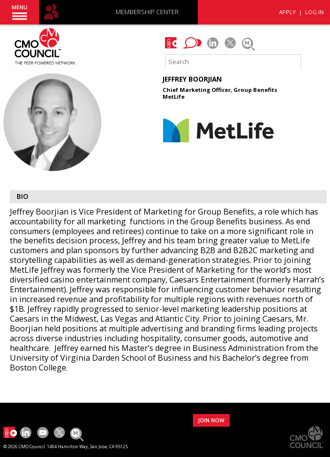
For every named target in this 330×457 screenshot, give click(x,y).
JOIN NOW (211, 420)
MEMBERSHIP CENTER (147, 12)
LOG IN (314, 12)
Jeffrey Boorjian (192, 79)
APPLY (287, 12)
